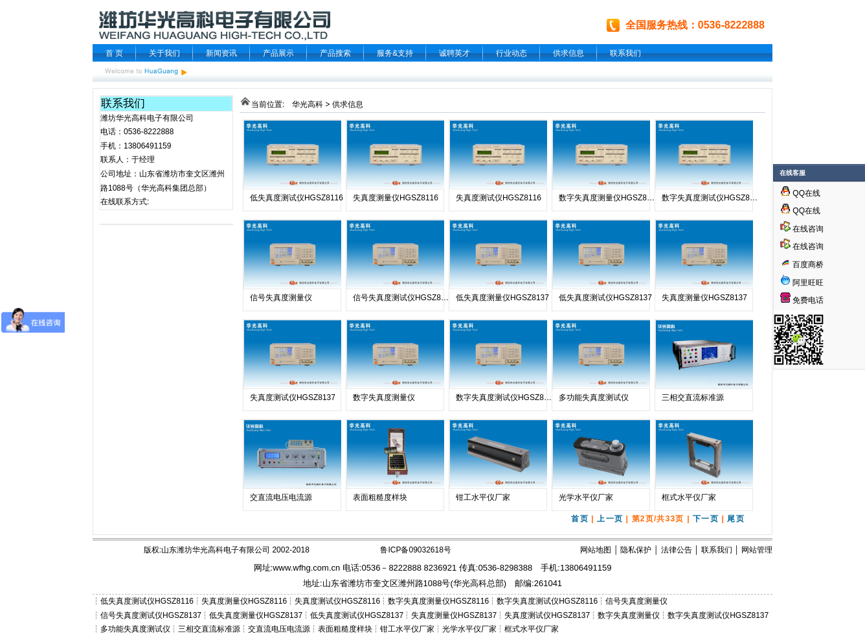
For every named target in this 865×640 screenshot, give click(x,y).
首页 (579, 518)
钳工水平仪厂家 (483, 497)
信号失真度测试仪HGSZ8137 (403, 297)
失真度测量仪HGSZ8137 (704, 297)
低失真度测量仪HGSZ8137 (502, 297)
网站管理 (756, 549)
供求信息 (568, 53)
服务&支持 (395, 53)
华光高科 (307, 104)
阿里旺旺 (807, 282)
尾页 (735, 518)
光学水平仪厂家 (586, 497)
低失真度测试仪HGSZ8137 (605, 297)
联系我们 (625, 53)
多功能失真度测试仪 (594, 397)
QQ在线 (800, 193)
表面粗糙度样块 (380, 497)
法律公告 (676, 549)
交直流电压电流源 (281, 497)
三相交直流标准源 (693, 397)
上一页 (610, 518)
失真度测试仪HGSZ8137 (292, 397)
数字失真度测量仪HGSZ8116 (609, 197)
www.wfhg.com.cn (306, 568)
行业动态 (511, 53)
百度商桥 (802, 264)
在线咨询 (802, 228)
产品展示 (278, 53)
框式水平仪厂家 (689, 497)
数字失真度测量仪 (384, 397)
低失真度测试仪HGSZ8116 (296, 197)
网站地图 (595, 549)
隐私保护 (635, 549)
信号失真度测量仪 (281, 297)
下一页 (706, 518)
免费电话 (802, 300)
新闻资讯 (221, 53)
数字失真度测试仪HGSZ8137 (506, 397)
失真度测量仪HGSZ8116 (395, 197)
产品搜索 (335, 53)
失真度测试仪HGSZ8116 (498, 197)
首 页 (114, 53)
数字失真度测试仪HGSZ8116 (712, 197)
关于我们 (164, 53)
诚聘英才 (454, 53)
